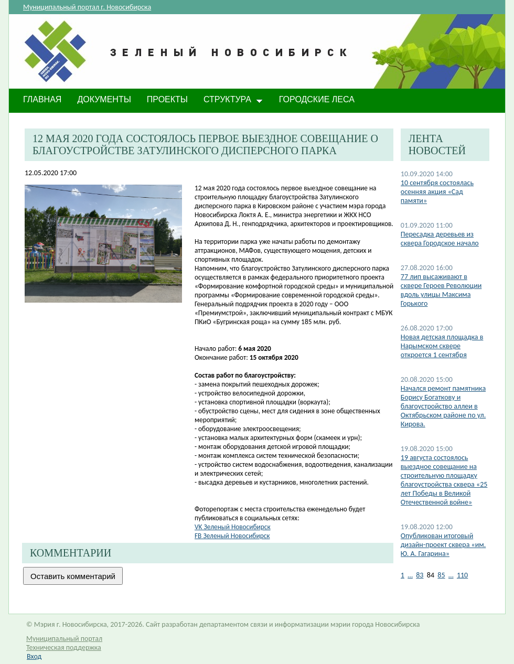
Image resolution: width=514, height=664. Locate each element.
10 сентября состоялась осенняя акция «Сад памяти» (437, 191)
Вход (34, 656)
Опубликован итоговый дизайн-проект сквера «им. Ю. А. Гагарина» (443, 544)
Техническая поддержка (63, 647)
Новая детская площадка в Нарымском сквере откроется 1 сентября (442, 346)
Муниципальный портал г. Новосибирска (87, 7)
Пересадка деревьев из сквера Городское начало (440, 239)
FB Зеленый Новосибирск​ (232, 535)
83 (419, 575)
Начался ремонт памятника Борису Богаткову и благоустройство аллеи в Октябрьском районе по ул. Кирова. (443, 406)
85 (441, 575)
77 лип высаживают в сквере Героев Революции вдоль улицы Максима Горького (441, 290)
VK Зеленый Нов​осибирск (233, 526)
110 (462, 575)
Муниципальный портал (64, 638)
